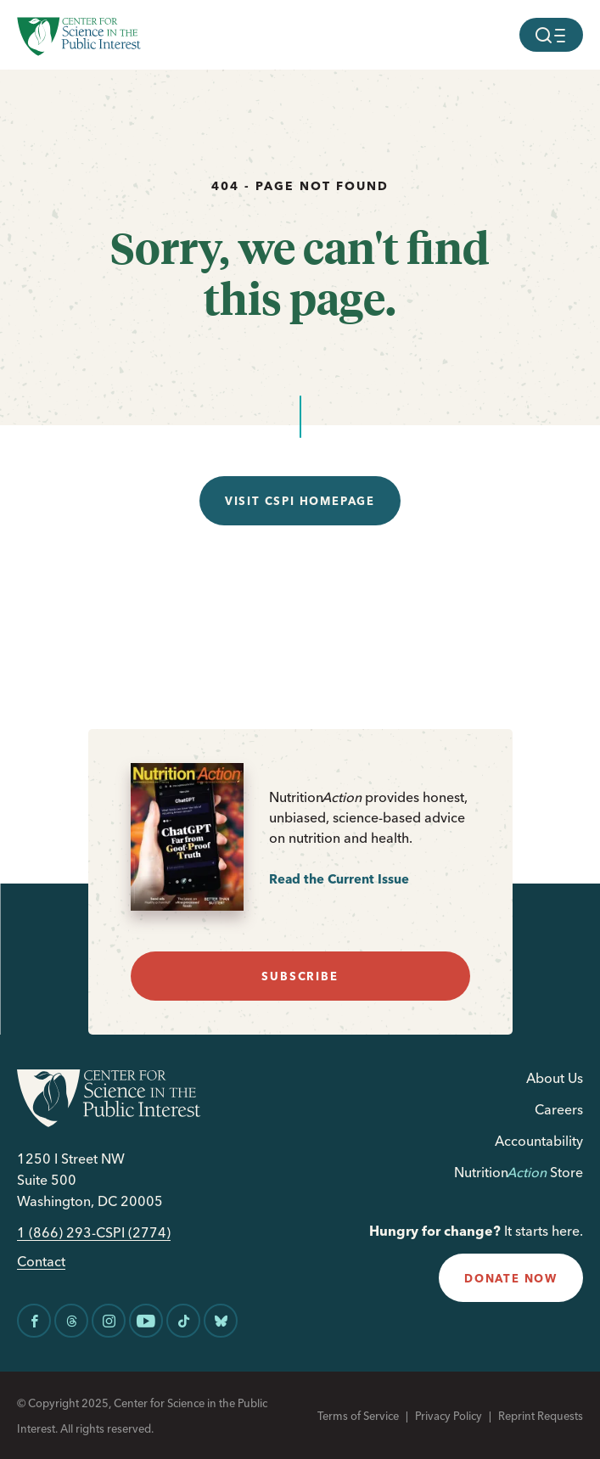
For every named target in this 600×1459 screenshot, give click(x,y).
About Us (554, 1077)
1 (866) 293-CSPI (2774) (94, 1233)
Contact (41, 1262)
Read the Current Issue (339, 879)
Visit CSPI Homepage (300, 501)
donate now (511, 1278)
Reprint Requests (540, 1416)
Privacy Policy (448, 1416)
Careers (559, 1109)
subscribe (299, 976)
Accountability (539, 1140)
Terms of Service (358, 1416)
